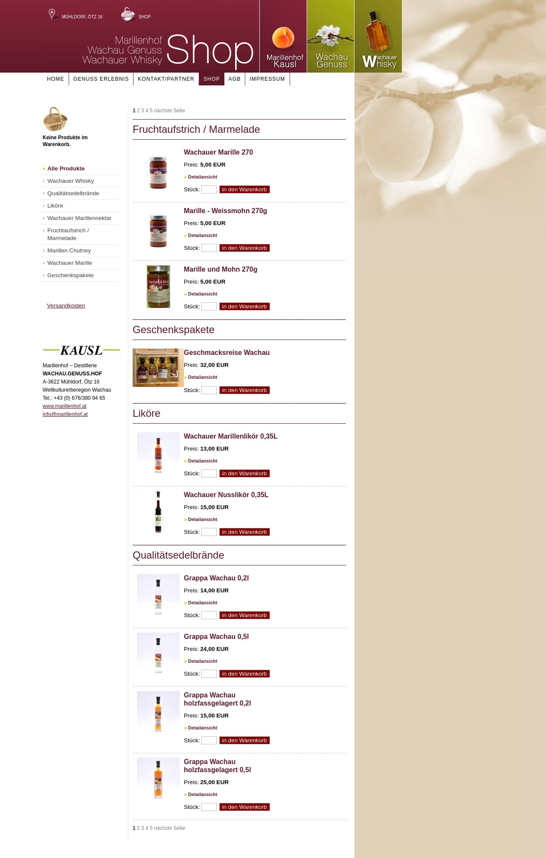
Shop (145, 17)
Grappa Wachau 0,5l (216, 636)
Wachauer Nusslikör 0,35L (226, 494)
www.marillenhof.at (65, 406)
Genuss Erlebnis (101, 79)
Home (55, 79)
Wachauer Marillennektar (79, 218)
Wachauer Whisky (70, 181)
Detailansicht (202, 176)
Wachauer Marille (69, 263)
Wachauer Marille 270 (218, 152)
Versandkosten (66, 305)
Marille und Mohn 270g (220, 269)
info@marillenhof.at (65, 414)
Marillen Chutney (69, 250)
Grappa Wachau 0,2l (216, 578)
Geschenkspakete (70, 275)
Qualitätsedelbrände (73, 193)
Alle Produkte (66, 168)
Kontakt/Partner (166, 79)
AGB (235, 79)
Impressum (267, 79)
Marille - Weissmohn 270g (225, 210)
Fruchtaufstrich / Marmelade (68, 234)
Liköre (55, 205)
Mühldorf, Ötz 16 (82, 17)
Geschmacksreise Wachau (227, 352)
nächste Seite (169, 111)
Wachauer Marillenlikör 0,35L (231, 436)
